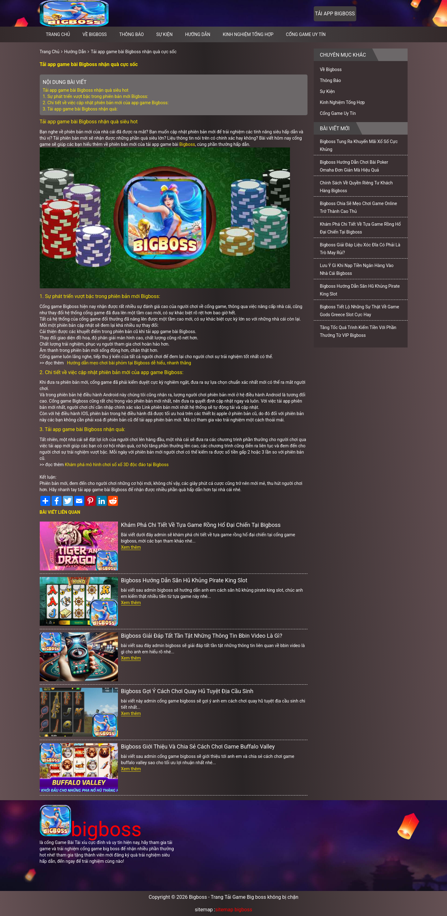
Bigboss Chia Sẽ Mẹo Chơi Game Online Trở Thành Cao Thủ (358, 207)
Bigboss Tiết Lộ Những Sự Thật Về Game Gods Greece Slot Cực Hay (359, 310)
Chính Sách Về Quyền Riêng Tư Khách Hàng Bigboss (356, 186)
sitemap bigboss (233, 910)
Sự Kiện (164, 34)
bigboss (91, 829)
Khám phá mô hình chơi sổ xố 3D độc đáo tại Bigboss (117, 464)
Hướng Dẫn (198, 34)
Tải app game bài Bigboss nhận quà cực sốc (133, 51)
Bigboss (187, 144)
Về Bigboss (95, 34)
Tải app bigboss (335, 14)
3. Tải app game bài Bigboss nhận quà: (80, 108)
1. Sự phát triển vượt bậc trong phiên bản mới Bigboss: (95, 96)
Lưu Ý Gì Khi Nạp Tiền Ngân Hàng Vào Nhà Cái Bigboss (357, 269)
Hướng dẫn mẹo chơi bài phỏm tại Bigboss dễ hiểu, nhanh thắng (129, 362)
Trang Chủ (50, 51)
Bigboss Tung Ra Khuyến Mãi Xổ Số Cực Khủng (359, 145)
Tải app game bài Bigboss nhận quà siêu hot (86, 90)
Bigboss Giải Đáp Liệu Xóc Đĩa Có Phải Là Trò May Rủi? (360, 248)
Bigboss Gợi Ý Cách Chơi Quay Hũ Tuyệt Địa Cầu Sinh (187, 691)
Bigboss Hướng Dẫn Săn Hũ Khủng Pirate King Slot (184, 580)
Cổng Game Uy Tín (306, 34)
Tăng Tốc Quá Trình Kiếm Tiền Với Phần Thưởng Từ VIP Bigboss (358, 331)
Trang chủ (58, 34)
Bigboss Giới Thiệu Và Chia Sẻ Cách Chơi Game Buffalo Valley (198, 746)
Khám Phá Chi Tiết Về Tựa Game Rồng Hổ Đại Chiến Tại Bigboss (201, 525)
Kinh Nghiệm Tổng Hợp (248, 34)
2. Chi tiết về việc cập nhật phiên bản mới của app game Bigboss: (106, 102)
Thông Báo (131, 34)
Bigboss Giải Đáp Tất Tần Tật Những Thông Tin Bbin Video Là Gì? (201, 635)
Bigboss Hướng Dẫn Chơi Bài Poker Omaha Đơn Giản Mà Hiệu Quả (354, 166)
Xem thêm (131, 547)
